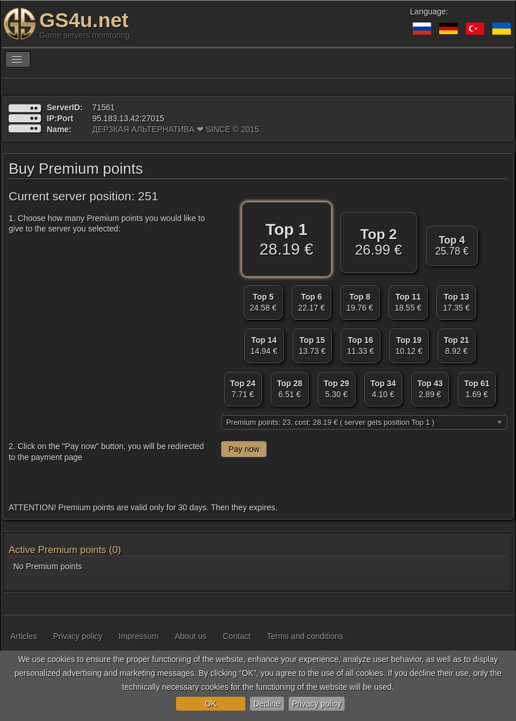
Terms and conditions (305, 636)
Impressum (139, 636)
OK (210, 703)
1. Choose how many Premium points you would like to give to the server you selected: (107, 223)
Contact (236, 636)
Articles (23, 636)
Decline (267, 703)
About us (191, 636)
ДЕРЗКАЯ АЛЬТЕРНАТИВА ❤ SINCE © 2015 (175, 129)
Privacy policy (317, 703)
